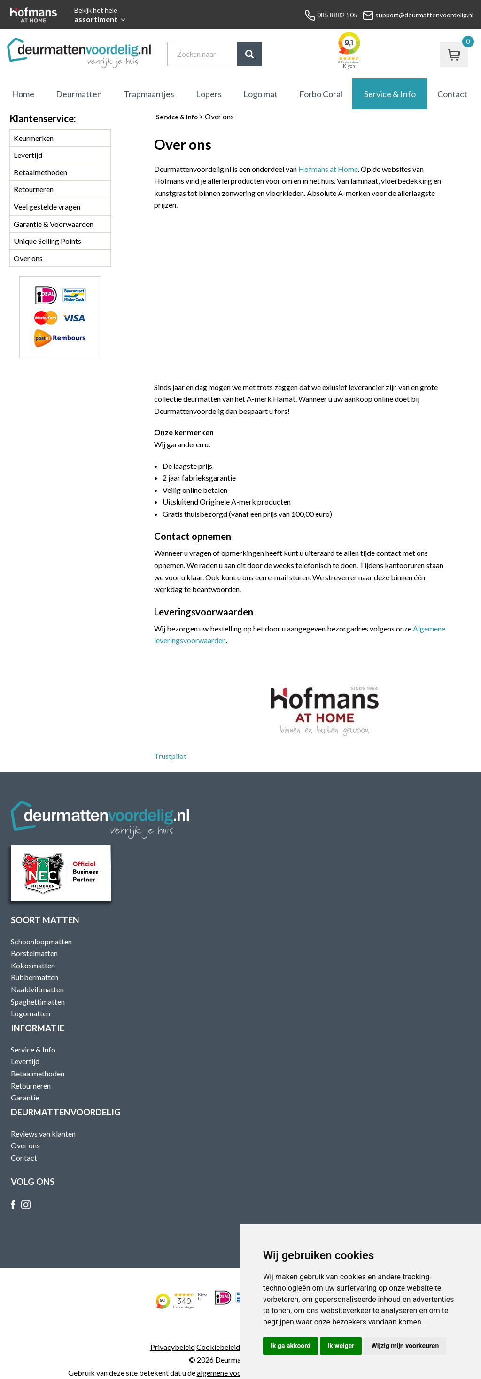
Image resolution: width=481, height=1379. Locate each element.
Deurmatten (79, 94)
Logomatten (30, 1013)
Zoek (249, 54)
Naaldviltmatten (37, 989)
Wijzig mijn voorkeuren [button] (405, 1345)
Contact (452, 94)
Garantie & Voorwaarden (53, 223)
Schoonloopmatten (41, 941)
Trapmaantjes (149, 94)
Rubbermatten (34, 977)
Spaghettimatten (38, 1001)
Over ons (28, 258)
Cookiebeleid (218, 1346)
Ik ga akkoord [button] (290, 1345)
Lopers (209, 94)
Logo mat (260, 94)
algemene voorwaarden (234, 1372)
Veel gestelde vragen (47, 206)
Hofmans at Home (328, 168)
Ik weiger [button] (340, 1345)
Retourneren (34, 189)
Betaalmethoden (40, 172)
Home (23, 94)
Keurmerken (34, 137)
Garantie (25, 1097)
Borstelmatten (34, 953)
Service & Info (390, 94)
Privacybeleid (172, 1346)
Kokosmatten (33, 965)
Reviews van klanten (43, 1133)
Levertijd (28, 154)
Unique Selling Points (47, 240)
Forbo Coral (320, 94)
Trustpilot (170, 755)
